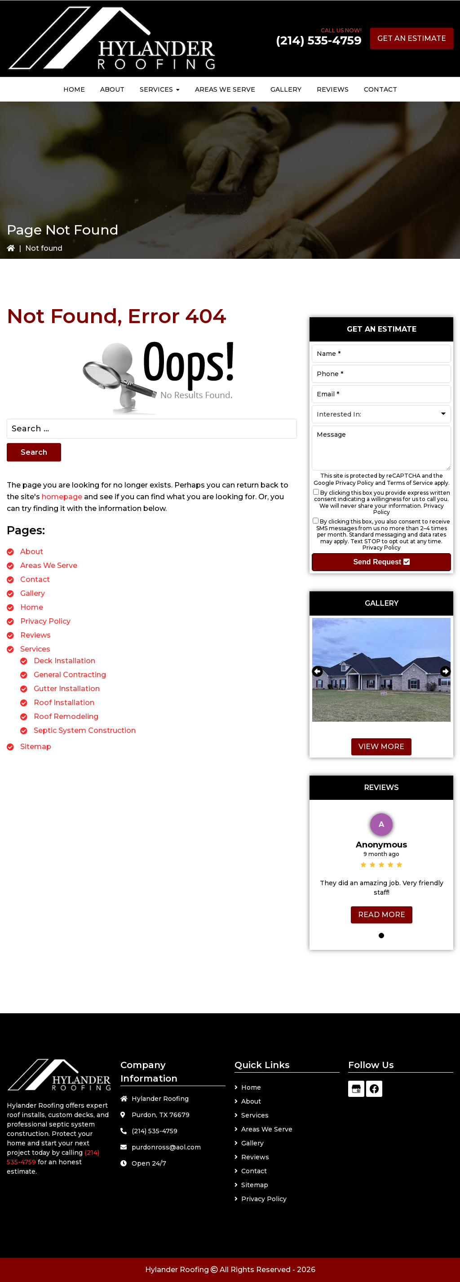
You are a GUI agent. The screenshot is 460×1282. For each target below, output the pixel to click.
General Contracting (70, 674)
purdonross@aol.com (166, 1147)
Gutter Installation (67, 688)
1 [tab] (381, 935)
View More (381, 746)
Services (35, 649)
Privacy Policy (45, 621)
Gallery (32, 593)
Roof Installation (64, 702)
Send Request (381, 562)
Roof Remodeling (66, 716)
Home (31, 607)
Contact (35, 579)
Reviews (35, 635)
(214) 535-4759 (319, 40)
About (31, 551)
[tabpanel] (381, 866)
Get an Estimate (411, 38)
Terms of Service (410, 482)
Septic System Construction (85, 730)
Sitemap (35, 746)
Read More (381, 914)
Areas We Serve (48, 565)
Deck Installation (64, 661)
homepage (62, 496)
